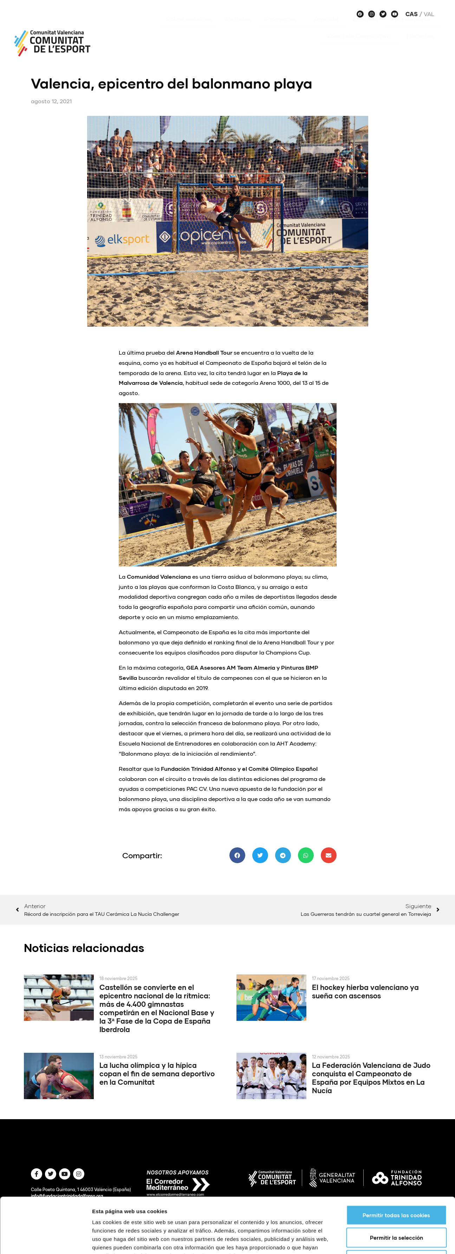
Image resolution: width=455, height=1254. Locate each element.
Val (429, 14)
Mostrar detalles (377, 1240)
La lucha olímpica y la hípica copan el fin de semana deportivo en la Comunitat (157, 1073)
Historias (420, 46)
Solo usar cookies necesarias (396, 1208)
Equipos (365, 29)
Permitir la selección (396, 1185)
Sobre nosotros (189, 29)
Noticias (238, 29)
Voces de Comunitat (359, 46)
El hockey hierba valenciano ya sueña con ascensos (365, 991)
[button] (237, 855)
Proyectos (282, 29)
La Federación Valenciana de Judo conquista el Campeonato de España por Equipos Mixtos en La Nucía (371, 1078)
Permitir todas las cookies (396, 1163)
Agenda (326, 29)
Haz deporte (413, 29)
